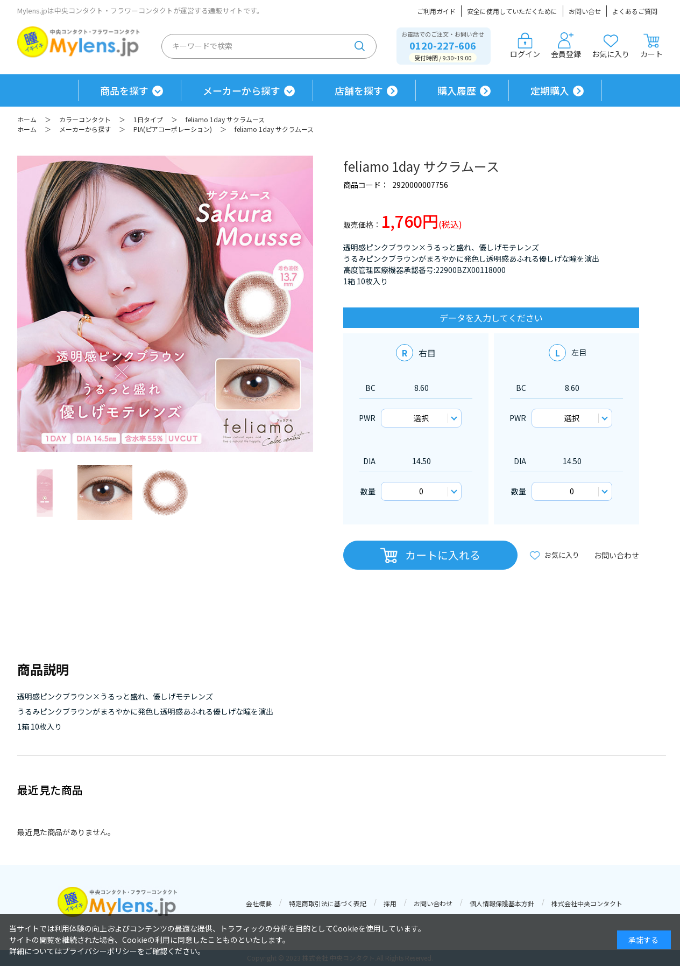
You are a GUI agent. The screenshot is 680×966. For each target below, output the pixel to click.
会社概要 (259, 903)
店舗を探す (359, 90)
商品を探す (124, 90)
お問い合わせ (616, 555)
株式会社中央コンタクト (586, 903)
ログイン (525, 45)
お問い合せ (585, 11)
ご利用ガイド (436, 11)
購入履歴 (456, 90)
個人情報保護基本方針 (502, 903)
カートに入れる (442, 555)
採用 (390, 903)
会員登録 (566, 45)
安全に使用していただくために (512, 11)
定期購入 (549, 90)
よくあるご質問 (634, 11)
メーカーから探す (241, 90)
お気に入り (610, 45)
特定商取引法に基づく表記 (327, 903)
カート (651, 45)
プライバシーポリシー (99, 951)
